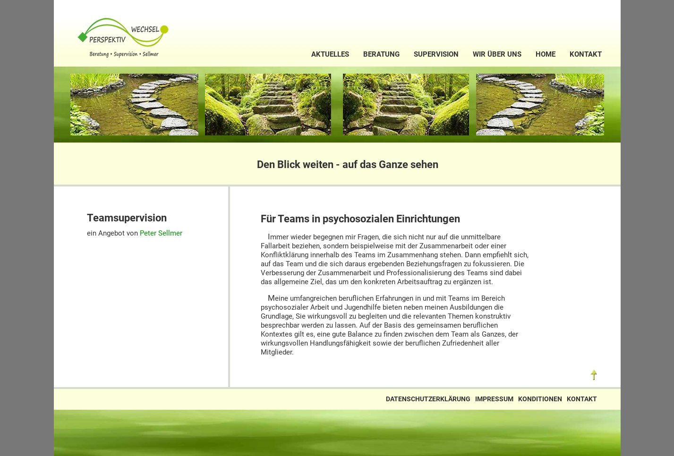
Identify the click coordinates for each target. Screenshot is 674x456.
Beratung (381, 54)
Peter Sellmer (161, 233)
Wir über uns (497, 54)
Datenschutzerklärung (428, 399)
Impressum (494, 399)
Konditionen (540, 399)
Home (545, 54)
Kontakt (586, 54)
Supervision (436, 54)
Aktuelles (330, 54)
